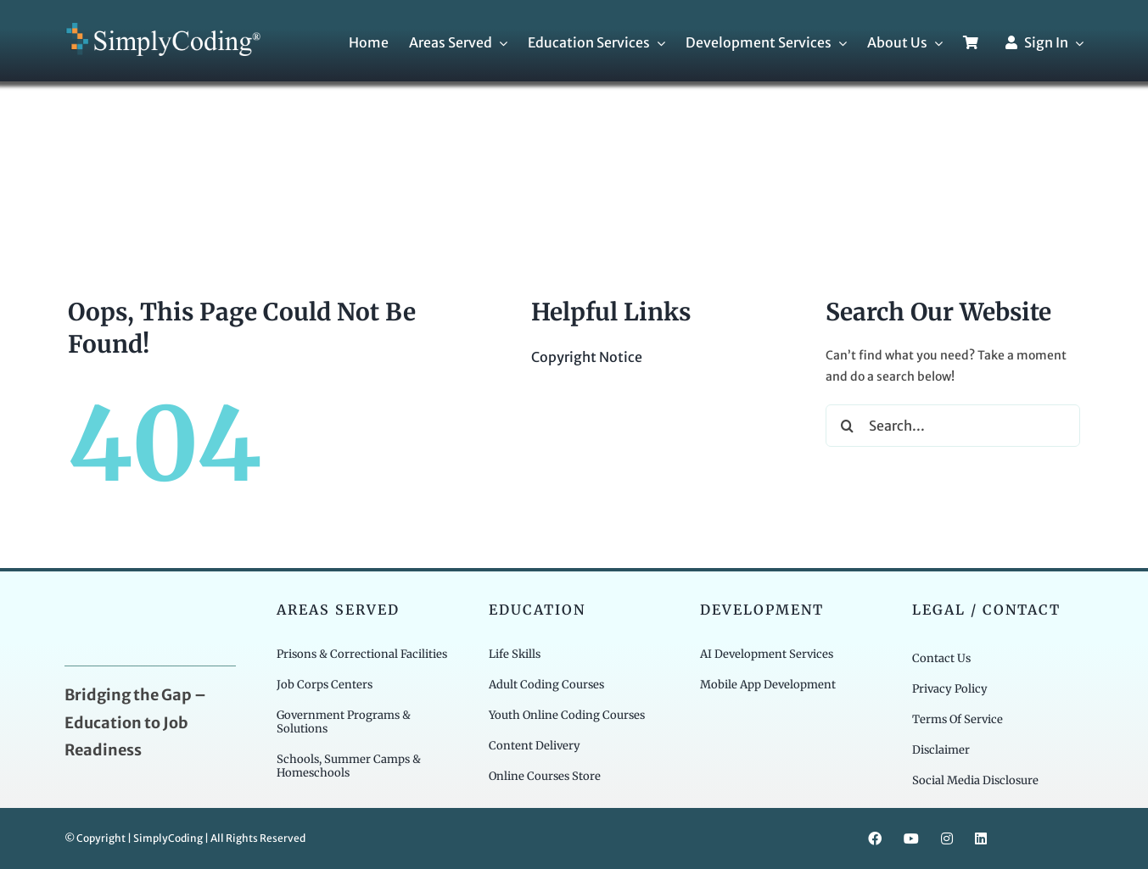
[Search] (847, 425)
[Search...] (953, 425)
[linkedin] (980, 838)
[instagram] (946, 838)
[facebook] (874, 838)
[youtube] (911, 838)
